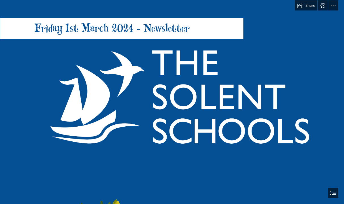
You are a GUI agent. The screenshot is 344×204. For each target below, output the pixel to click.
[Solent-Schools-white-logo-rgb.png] (172, 97)
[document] (172, 102)
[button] (306, 5)
